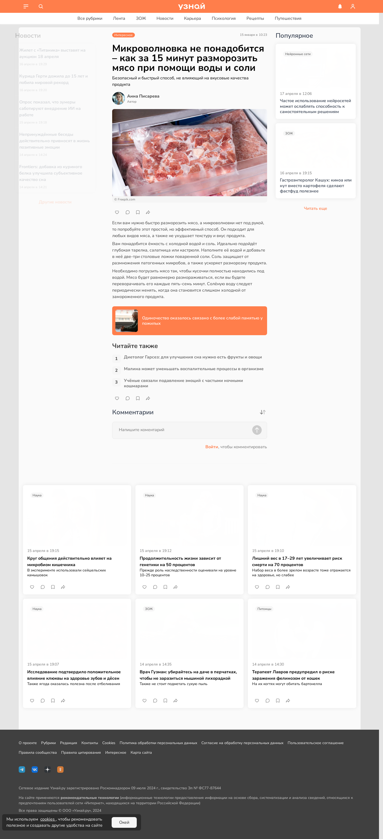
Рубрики (48, 742)
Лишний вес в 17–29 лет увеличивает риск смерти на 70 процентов (297, 561)
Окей (124, 822)
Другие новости (63, 202)
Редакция (68, 742)
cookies (48, 819)
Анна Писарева (143, 96)
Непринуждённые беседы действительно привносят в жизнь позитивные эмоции (63, 141)
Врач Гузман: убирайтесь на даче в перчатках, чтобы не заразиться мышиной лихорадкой (188, 675)
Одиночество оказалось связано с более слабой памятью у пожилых (202, 320)
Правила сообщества (38, 752)
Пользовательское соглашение (316, 742)
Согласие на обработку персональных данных (242, 742)
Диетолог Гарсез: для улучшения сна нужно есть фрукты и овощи (193, 357)
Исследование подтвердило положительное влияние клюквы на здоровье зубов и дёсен (74, 675)
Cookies (108, 742)
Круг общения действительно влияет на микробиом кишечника (69, 561)
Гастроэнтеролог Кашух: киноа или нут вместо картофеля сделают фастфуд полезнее (315, 185)
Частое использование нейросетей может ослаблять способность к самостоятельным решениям (315, 106)
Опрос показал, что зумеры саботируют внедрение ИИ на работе (58, 108)
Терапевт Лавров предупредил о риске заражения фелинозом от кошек (293, 675)
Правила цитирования (81, 752)
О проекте (28, 742)
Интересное (115, 752)
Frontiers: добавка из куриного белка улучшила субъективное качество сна (59, 173)
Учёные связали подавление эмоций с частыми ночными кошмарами (183, 383)
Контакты (89, 742)
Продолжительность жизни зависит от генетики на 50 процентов (180, 561)
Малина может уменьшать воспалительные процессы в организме (194, 369)
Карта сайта (141, 752)
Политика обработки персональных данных (158, 742)
